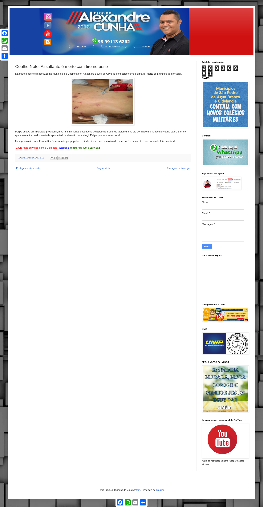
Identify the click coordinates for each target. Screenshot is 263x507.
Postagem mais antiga (178, 168)
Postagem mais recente (28, 168)
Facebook (63, 147)
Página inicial (103, 168)
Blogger (160, 490)
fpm (138, 490)
